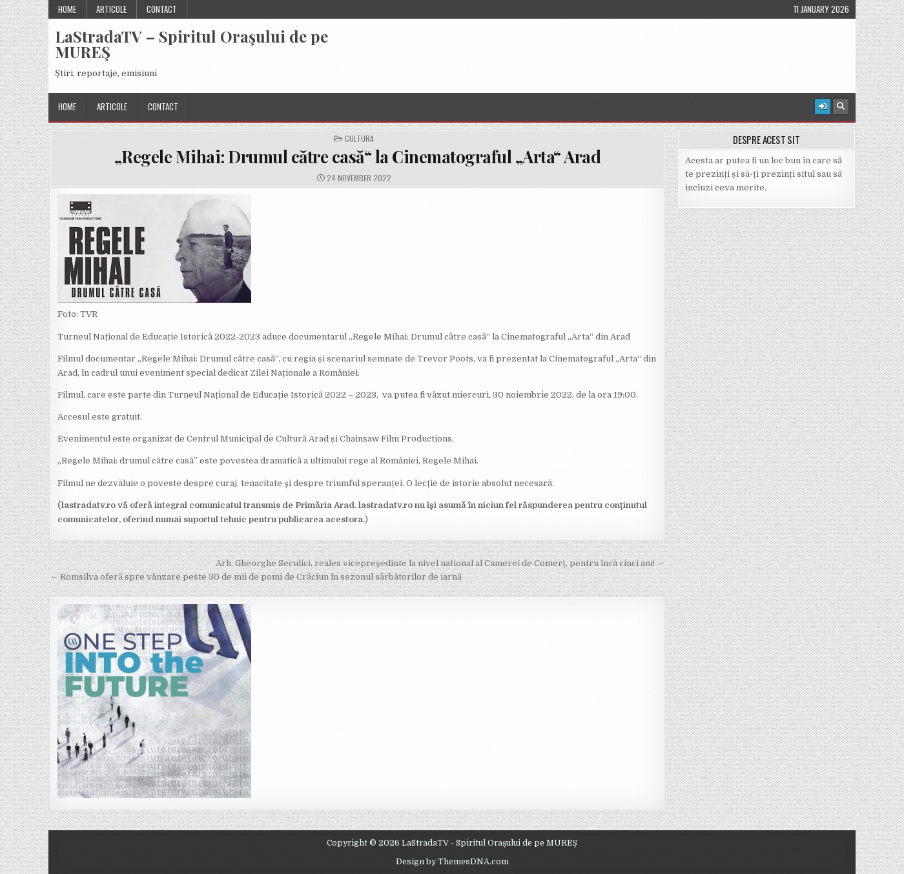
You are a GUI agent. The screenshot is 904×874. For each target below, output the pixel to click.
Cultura (359, 139)
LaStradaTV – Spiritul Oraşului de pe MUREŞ (191, 44)
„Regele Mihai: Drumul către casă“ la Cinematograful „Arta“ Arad (357, 156)
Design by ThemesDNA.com (452, 861)
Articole (111, 9)
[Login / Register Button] (822, 106)
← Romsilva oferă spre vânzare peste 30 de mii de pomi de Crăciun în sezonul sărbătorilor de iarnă (256, 577)
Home (67, 9)
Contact (162, 9)
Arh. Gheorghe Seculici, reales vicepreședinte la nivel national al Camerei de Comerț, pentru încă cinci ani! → (440, 563)
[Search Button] (840, 106)
